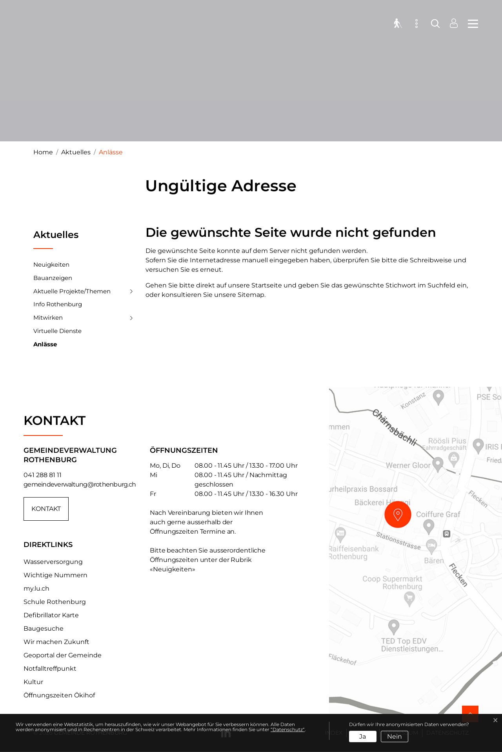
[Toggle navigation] (470, 23)
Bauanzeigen (52, 278)
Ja (362, 736)
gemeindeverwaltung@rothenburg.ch (80, 484)
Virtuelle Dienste (57, 331)
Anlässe (45, 345)
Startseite (266, 285)
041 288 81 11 (43, 475)
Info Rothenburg (57, 304)
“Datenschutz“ (288, 729)
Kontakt (46, 508)
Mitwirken (48, 317)
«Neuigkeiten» (172, 569)
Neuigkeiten (51, 264)
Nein (394, 736)
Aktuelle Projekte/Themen (72, 291)
